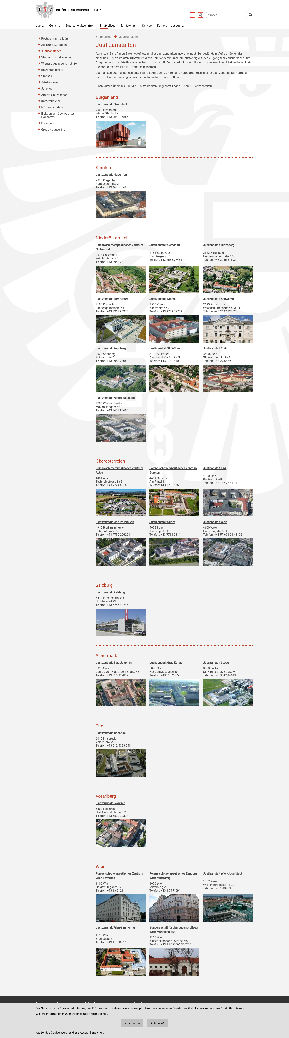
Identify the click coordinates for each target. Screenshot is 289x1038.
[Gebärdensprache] (202, 15)
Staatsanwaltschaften (79, 25)
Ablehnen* (157, 1023)
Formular (242, 73)
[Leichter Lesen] (194, 15)
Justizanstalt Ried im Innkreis (115, 522)
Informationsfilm (52, 107)
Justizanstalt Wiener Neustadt (115, 398)
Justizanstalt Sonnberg (111, 348)
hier (104, 1014)
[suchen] (226, 15)
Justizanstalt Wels (215, 522)
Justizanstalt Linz (214, 468)
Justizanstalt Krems (162, 299)
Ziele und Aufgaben (54, 45)
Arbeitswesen (50, 82)
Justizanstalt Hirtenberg (218, 245)
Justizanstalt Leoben (216, 662)
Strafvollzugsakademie (56, 57)
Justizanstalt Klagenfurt (111, 174)
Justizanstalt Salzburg (110, 592)
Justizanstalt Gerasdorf (164, 245)
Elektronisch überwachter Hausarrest (57, 115)
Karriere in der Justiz (170, 25)
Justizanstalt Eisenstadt (111, 104)
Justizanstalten (202, 86)
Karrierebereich (51, 101)
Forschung (48, 123)
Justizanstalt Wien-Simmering (115, 927)
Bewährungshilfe (52, 70)
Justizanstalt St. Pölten (164, 348)
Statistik (46, 76)
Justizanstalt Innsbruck (111, 733)
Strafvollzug (108, 25)
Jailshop (47, 88)
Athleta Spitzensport (54, 95)
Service (147, 25)
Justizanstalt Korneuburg (112, 299)
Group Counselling (53, 129)
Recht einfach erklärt (54, 38)
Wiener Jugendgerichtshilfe (59, 63)
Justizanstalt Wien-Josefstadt (222, 873)
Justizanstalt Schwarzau (219, 299)
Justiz (40, 25)
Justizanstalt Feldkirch (110, 803)
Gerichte (54, 25)
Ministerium (129, 25)
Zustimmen (132, 1023)
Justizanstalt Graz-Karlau (165, 662)
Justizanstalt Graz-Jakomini (114, 662)
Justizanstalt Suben (162, 522)
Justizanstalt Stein (215, 348)
